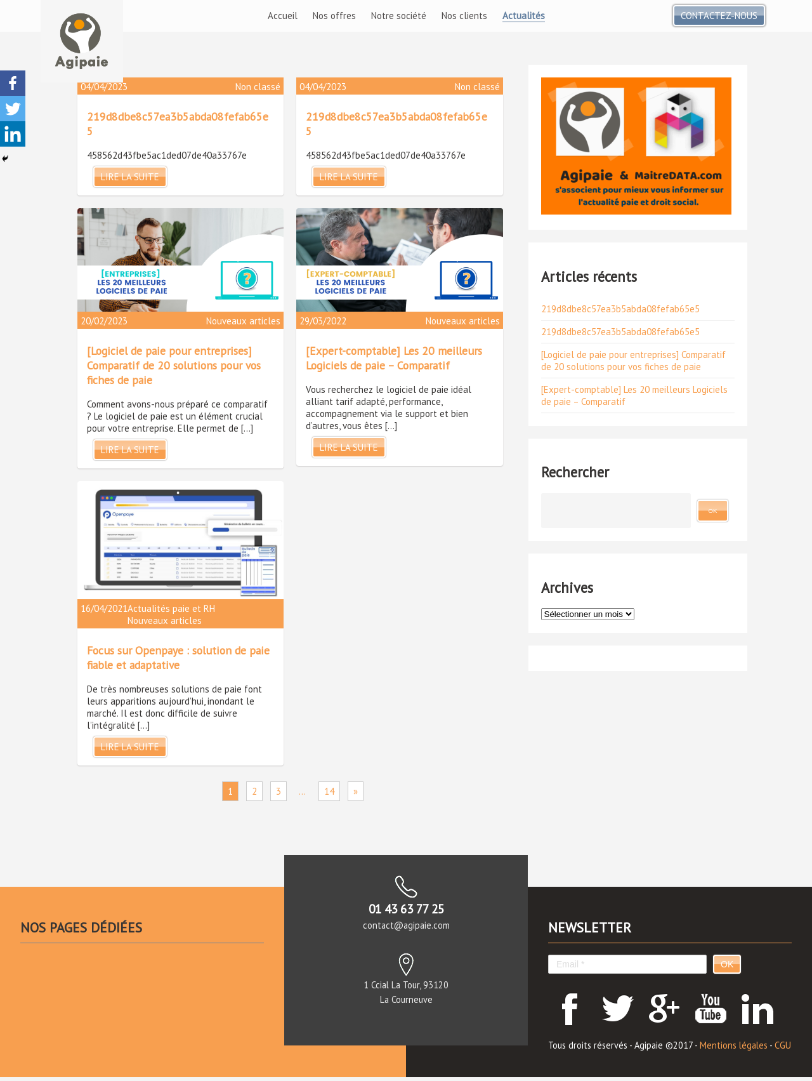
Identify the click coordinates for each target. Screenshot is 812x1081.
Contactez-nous (719, 16)
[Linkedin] (12, 134)
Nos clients (464, 16)
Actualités (523, 16)
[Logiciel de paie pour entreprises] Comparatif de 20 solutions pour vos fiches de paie (174, 365)
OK (727, 964)
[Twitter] (12, 108)
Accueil (283, 16)
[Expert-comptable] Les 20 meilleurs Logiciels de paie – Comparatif (394, 358)
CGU (783, 1045)
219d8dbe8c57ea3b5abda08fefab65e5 (620, 309)
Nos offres (334, 16)
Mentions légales (734, 1045)
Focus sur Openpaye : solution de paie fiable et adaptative (178, 657)
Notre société (398, 16)
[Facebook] (12, 83)
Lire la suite (130, 177)
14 (329, 791)
